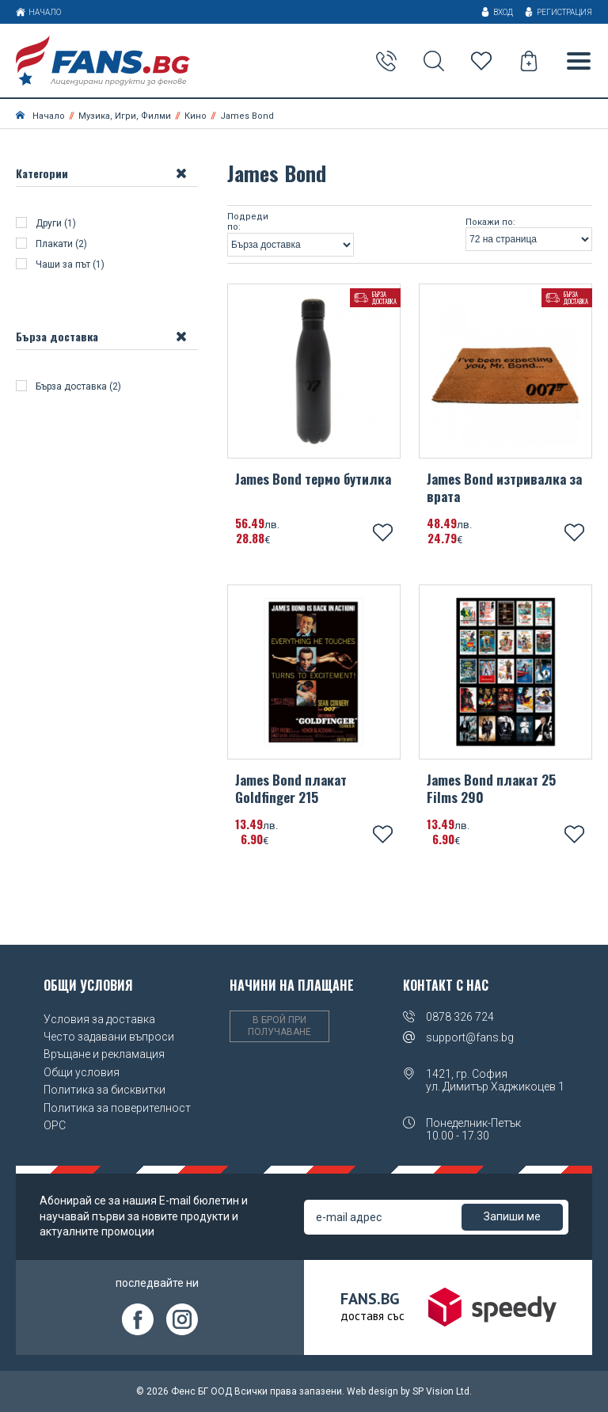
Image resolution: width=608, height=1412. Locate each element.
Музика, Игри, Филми (124, 116)
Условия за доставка (99, 1019)
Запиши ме (512, 1216)
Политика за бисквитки (104, 1089)
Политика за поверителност (117, 1108)
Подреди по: (247, 222)
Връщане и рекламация (104, 1054)
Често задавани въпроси (109, 1036)
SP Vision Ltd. (442, 1391)
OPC (55, 1125)
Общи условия (82, 1072)
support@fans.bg (470, 1037)
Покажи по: (490, 222)
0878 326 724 (460, 1016)
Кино (195, 116)
